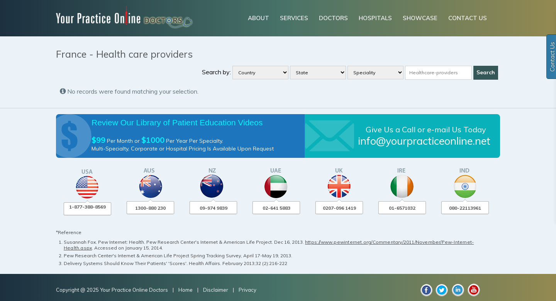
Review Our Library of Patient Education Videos (177, 122)
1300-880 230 (150, 208)
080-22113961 (465, 208)
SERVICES (294, 18)
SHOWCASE (420, 18)
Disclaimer (215, 290)
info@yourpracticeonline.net (424, 140)
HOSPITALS (375, 18)
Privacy (247, 290)
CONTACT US (467, 18)
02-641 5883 (276, 208)
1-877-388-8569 (87, 207)
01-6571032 (402, 208)
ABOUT (258, 18)
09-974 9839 (213, 208)
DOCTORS (333, 18)
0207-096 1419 (339, 208)
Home (186, 290)
